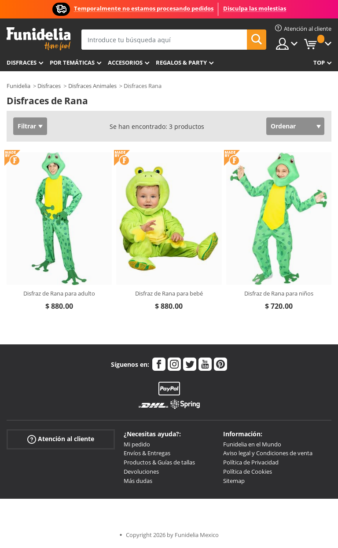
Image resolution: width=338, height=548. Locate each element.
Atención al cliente (60, 438)
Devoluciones (141, 471)
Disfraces (22, 62)
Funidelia (18, 86)
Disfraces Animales (92, 86)
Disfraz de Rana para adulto (59, 293)
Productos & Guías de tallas (159, 462)
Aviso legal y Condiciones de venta (267, 453)
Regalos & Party (181, 62)
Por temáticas (72, 62)
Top (319, 62)
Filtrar (27, 126)
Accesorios (125, 62)
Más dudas (138, 481)
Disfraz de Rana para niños (278, 293)
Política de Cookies (247, 471)
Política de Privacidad (251, 462)
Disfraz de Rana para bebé (169, 293)
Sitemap (234, 481)
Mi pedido (137, 444)
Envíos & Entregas (147, 453)
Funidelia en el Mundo (252, 444)
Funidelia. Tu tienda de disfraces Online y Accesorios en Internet (38, 39)
